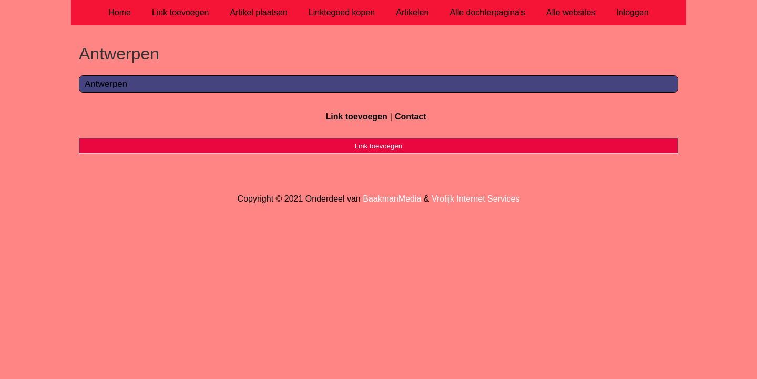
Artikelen (412, 12)
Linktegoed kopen (342, 12)
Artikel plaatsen (258, 12)
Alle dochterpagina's (487, 12)
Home (119, 12)
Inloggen (632, 12)
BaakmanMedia (392, 198)
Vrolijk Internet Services (475, 198)
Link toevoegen (180, 12)
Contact (410, 116)
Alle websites (570, 12)
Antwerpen (106, 84)
